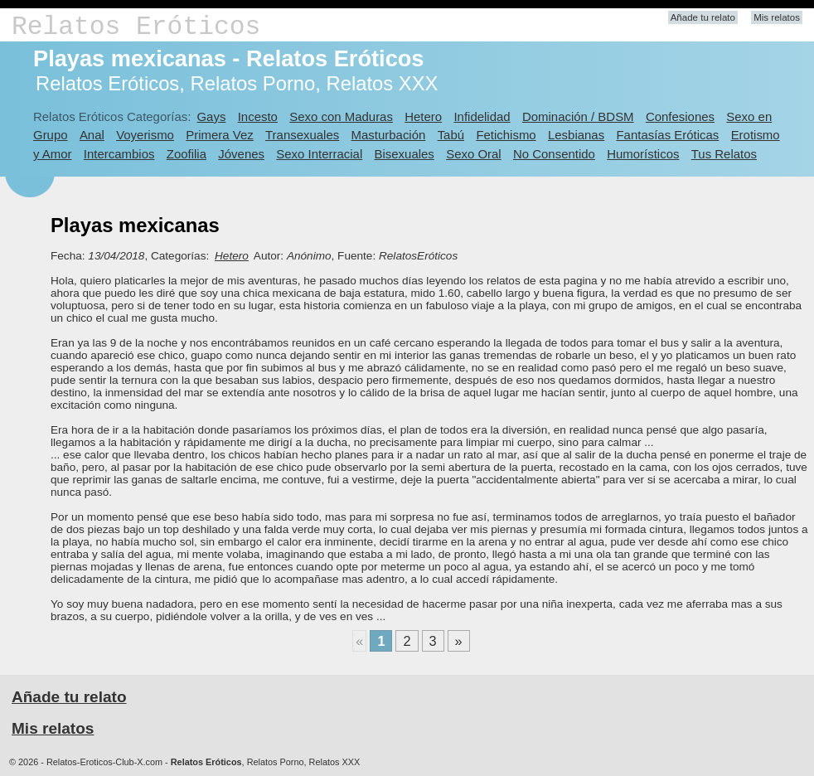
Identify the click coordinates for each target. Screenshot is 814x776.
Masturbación (388, 135)
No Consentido (554, 154)
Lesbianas (576, 135)
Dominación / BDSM (578, 116)
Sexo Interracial (319, 154)
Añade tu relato (703, 17)
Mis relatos (776, 17)
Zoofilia (186, 154)
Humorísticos (643, 154)
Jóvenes (241, 154)
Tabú (451, 135)
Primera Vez (219, 135)
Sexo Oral (473, 154)
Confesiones (680, 116)
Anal (92, 135)
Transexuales (302, 135)
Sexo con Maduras (341, 116)
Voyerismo (145, 135)
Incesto (258, 116)
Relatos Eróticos (136, 26)
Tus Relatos (724, 154)
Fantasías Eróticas (667, 135)
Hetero (423, 116)
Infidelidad (481, 116)
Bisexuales (404, 154)
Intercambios (119, 154)
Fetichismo (505, 135)
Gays (210, 116)
